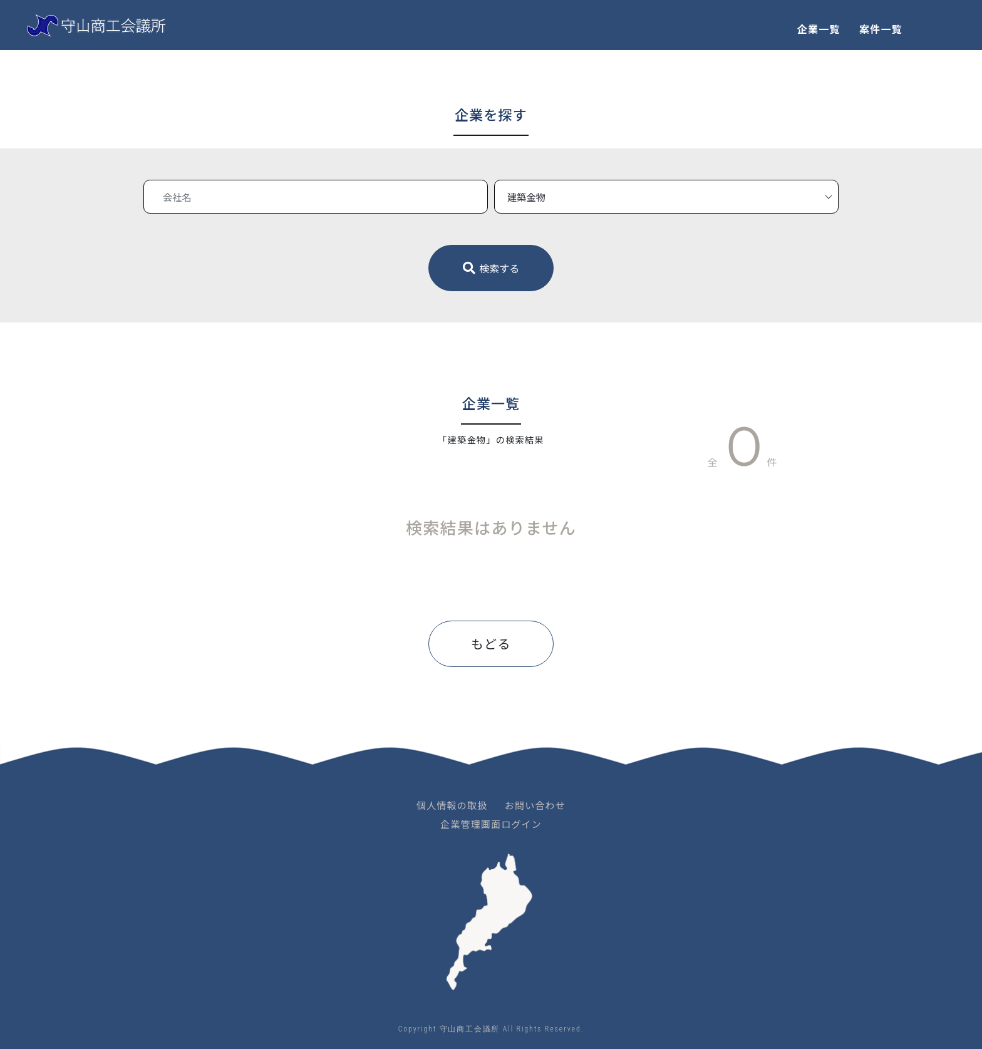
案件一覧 (880, 28)
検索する (491, 268)
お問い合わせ (535, 805)
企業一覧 (818, 28)
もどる (491, 643)
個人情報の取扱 (451, 805)
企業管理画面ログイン (491, 823)
